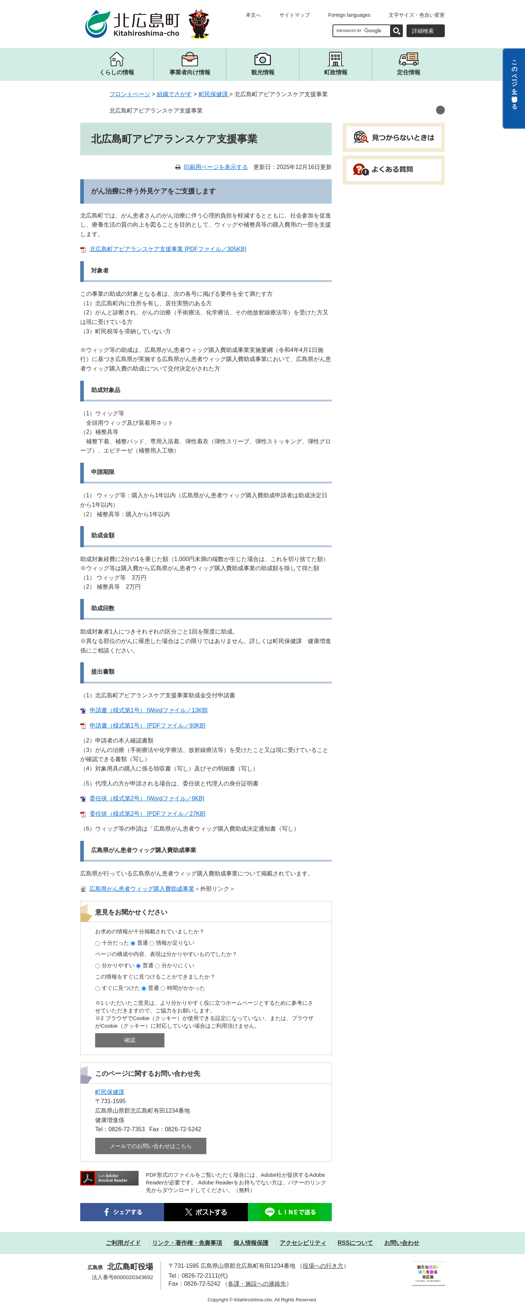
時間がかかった (186, 988)
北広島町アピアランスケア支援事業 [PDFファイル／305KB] (168, 249)
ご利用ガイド (123, 1243)
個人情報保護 (250, 1243)
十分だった (115, 943)
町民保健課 (214, 94)
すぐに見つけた (121, 988)
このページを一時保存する (515, 81)
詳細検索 (423, 31)
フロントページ (129, 94)
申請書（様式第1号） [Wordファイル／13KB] (148, 710)
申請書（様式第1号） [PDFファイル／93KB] (147, 725)
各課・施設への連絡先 (257, 1284)
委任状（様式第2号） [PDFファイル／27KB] (147, 814)
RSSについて (355, 1243)
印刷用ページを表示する (216, 167)
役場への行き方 (323, 1266)
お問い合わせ (401, 1243)
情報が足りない (175, 943)
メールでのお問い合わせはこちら (151, 1146)
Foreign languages (349, 15)
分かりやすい (118, 965)
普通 (142, 943)
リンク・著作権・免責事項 (187, 1243)
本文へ (253, 15)
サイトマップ (294, 15)
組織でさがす (174, 94)
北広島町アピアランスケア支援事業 (156, 110)
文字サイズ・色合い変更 (417, 15)
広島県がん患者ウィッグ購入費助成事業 (141, 889)
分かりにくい (178, 965)
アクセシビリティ (303, 1243)
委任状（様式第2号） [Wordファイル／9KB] (147, 798)
